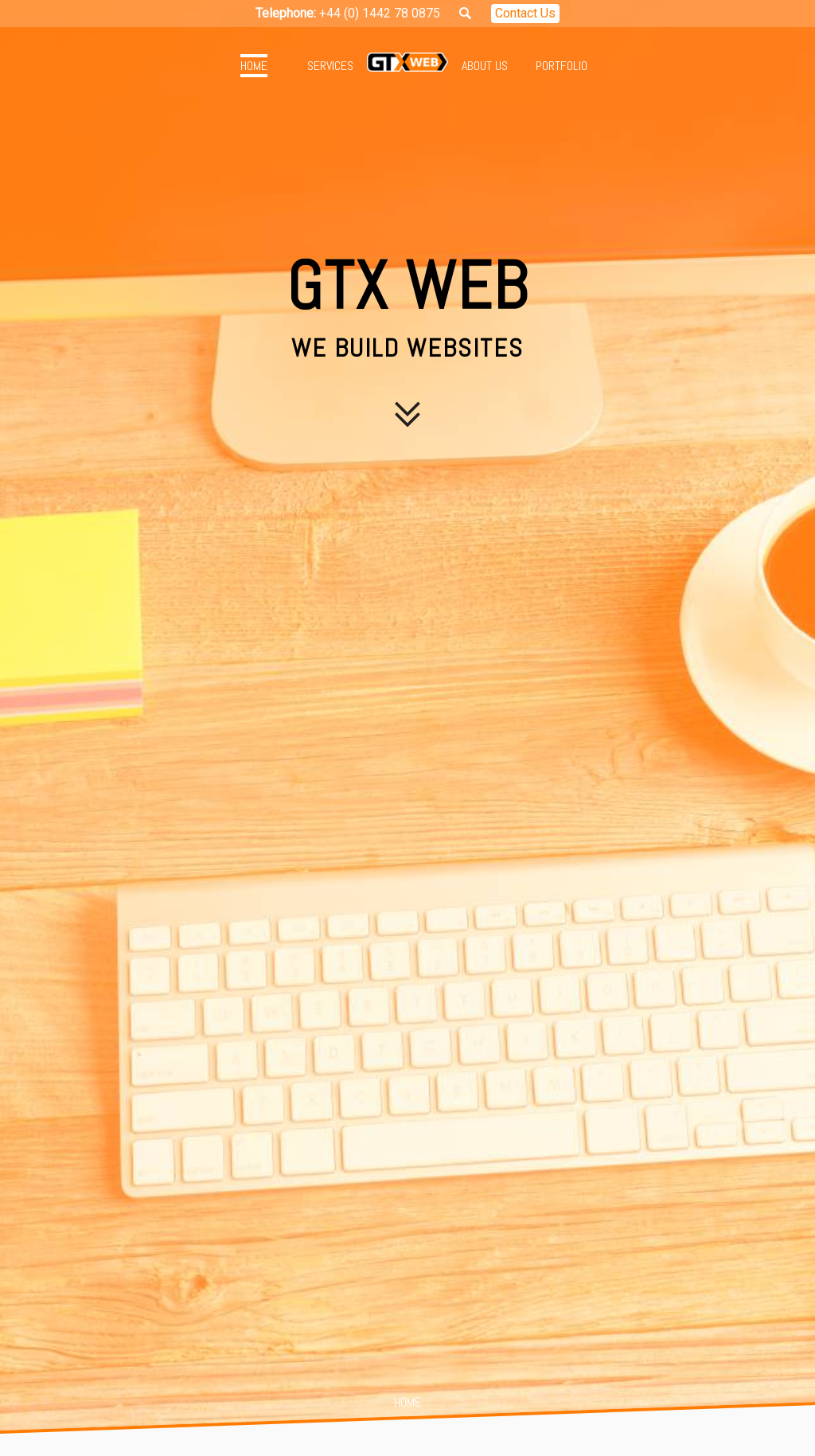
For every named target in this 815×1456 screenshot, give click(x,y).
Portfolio (561, 65)
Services (330, 65)
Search (465, 13)
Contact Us (525, 13)
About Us (485, 65)
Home (253, 65)
